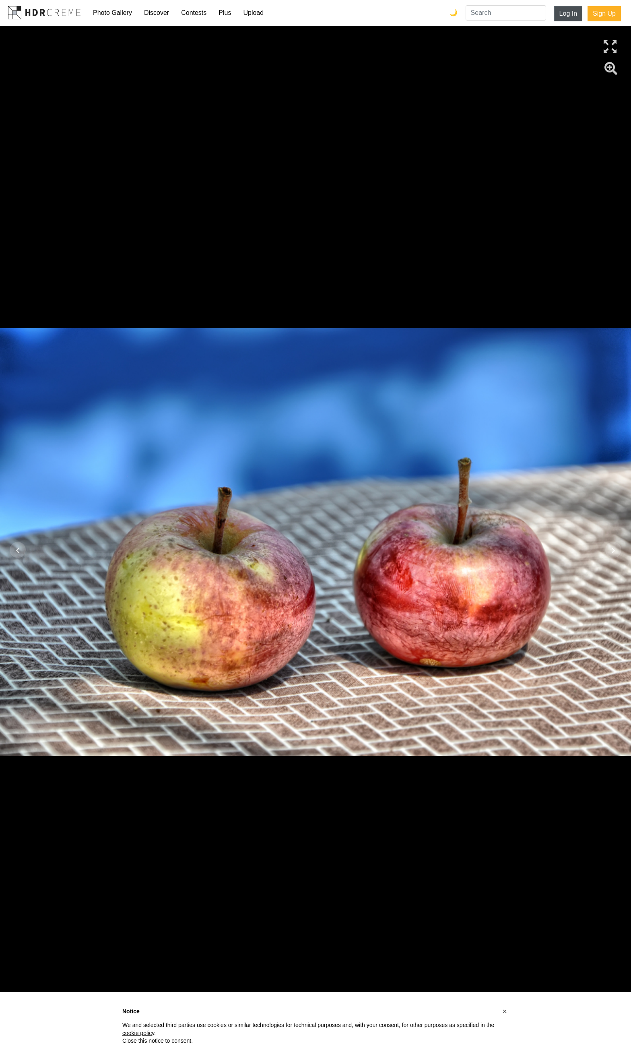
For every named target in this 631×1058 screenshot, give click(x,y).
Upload (253, 12)
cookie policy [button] (138, 1033)
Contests (193, 12)
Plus (225, 12)
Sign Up (604, 13)
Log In (568, 13)
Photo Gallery (112, 12)
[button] (504, 1011)
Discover (156, 12)
